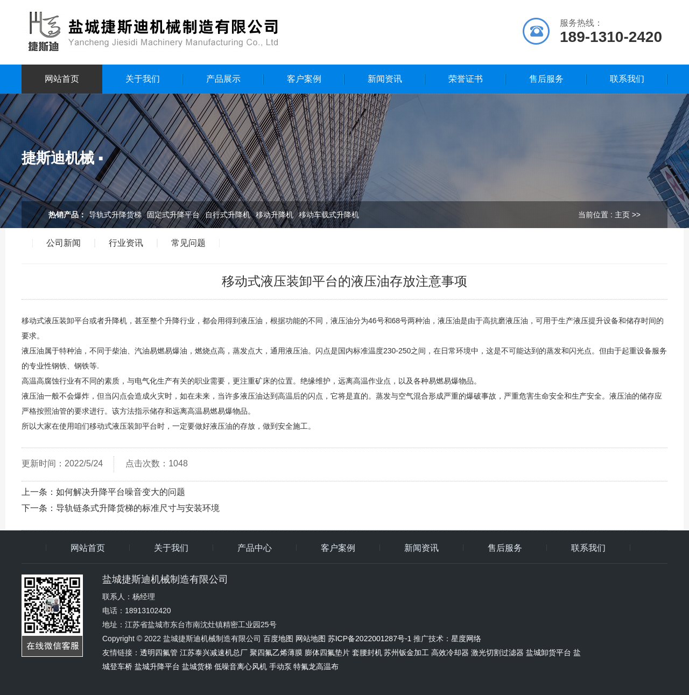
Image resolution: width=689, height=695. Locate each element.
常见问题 (188, 243)
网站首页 (62, 78)
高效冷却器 (450, 652)
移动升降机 (274, 214)
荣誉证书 (465, 78)
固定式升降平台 (173, 214)
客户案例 (304, 78)
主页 (622, 214)
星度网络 (466, 638)
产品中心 (254, 548)
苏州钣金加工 (406, 652)
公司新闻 (63, 243)
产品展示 (223, 78)
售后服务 (546, 78)
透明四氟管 (159, 652)
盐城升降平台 (157, 666)
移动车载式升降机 (329, 214)
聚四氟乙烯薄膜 (276, 652)
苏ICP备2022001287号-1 (370, 638)
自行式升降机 (227, 214)
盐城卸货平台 (548, 652)
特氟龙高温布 (316, 666)
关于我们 (142, 78)
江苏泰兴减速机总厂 (214, 652)
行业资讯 (126, 243)
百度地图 (278, 638)
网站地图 (311, 638)
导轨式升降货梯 (115, 214)
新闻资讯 (385, 78)
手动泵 (280, 666)
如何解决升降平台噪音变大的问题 (120, 492)
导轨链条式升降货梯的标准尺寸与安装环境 (138, 508)
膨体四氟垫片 (327, 652)
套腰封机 (367, 652)
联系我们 (627, 78)
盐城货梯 (197, 666)
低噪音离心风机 (240, 666)
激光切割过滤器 (497, 652)
